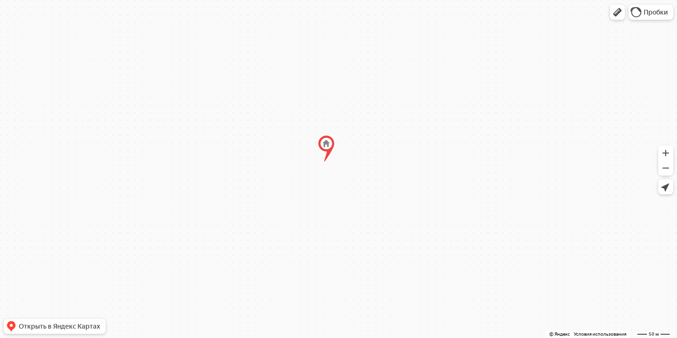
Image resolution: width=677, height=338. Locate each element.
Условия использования (600, 334)
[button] (617, 12)
